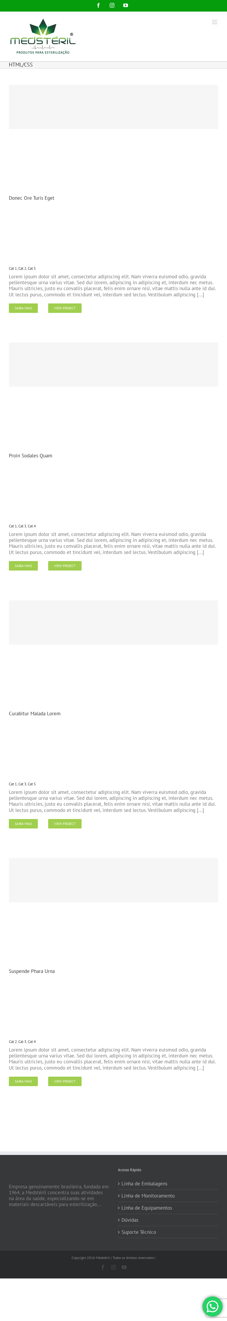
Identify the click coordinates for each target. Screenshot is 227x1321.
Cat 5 (32, 268)
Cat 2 (22, 268)
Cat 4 (32, 526)
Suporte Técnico (138, 1232)
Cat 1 (13, 268)
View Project (65, 308)
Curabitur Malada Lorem (35, 713)
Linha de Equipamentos (146, 1208)
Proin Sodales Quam (30, 455)
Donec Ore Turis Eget (31, 198)
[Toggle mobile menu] (215, 22)
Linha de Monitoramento (148, 1196)
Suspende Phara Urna (32, 971)
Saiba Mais (23, 308)
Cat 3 (22, 526)
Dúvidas (129, 1220)
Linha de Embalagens (144, 1184)
